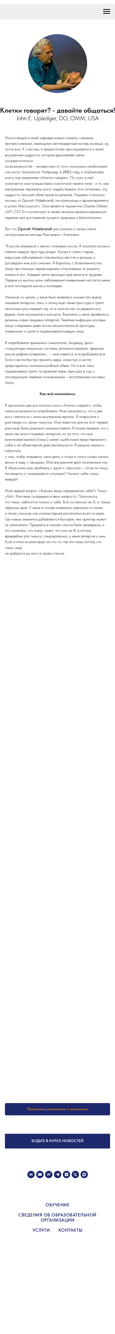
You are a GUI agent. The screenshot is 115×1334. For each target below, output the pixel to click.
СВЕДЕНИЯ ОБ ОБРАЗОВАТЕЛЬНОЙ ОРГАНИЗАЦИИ (57, 1217)
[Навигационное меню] (106, 11)
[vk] (31, 1174)
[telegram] (57, 1174)
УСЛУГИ (41, 1230)
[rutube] (48, 1174)
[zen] (66, 1174)
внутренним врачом (58, 416)
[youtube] (40, 1174)
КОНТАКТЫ (70, 1230)
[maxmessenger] (84, 1174)
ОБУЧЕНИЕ (57, 1204)
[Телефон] (75, 1174)
